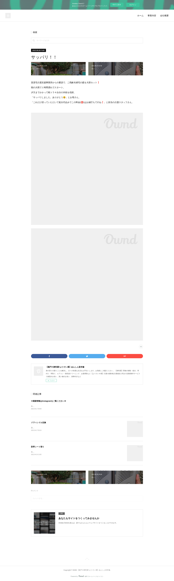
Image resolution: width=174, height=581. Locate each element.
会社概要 (164, 15)
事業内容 (152, 15)
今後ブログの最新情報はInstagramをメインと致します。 (51, 406)
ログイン (132, 5)
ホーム (140, 15)
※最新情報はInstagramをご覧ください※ (48, 401)
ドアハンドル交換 (38, 422)
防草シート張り (37, 447)
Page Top (87, 559)
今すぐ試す (116, 5)
